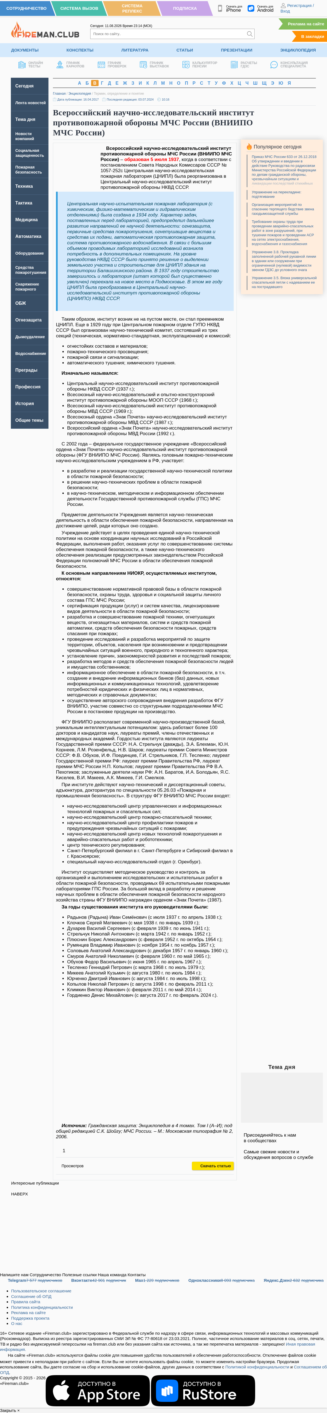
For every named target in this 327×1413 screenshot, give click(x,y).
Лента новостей (30, 103)
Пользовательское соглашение (41, 1290)
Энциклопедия (298, 50)
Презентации (236, 50)
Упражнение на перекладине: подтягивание (276, 194)
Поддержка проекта (30, 1318)
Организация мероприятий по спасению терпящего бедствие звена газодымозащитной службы (283, 209)
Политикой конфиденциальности (257, 1367)
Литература (134, 50)
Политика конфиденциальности (42, 1307)
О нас (16, 1323)
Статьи (184, 50)
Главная (59, 94)
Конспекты (80, 50)
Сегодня (24, 86)
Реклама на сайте (306, 23)
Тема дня (25, 119)
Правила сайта (25, 1301)
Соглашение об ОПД (31, 1296)
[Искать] (249, 34)
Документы (24, 50)
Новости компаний (24, 136)
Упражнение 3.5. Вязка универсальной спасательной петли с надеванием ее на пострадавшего (284, 282)
